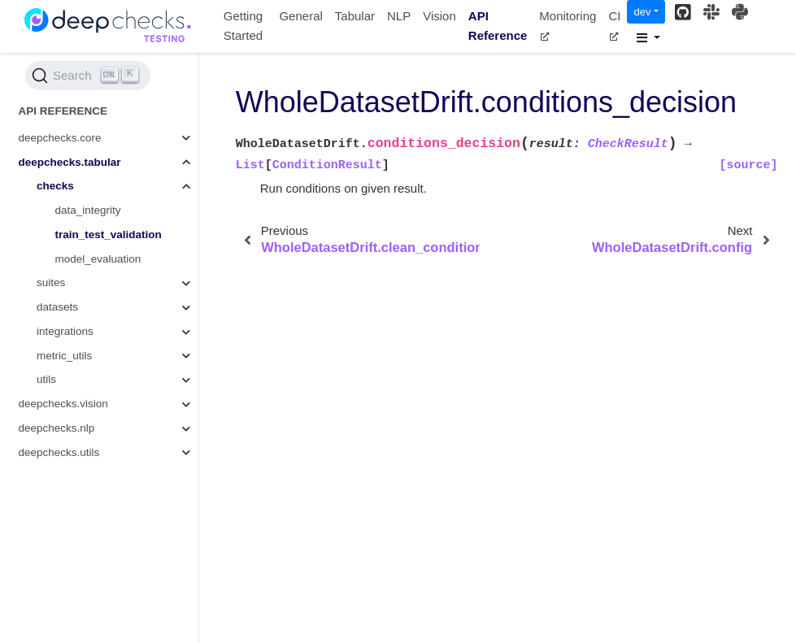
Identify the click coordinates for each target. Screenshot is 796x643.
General (300, 16)
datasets (57, 307)
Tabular (355, 16)
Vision (439, 16)
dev (641, 12)
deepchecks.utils (59, 452)
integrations (65, 331)
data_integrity (88, 210)
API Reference (498, 26)
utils (46, 379)
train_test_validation (108, 234)
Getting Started (243, 26)
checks (55, 186)
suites (51, 282)
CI (614, 25)
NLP (399, 16)
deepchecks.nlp (57, 428)
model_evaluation (98, 259)
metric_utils (64, 356)
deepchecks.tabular (70, 162)
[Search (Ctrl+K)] (87, 75)
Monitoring (567, 25)
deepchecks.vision (63, 404)
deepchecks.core (60, 138)
